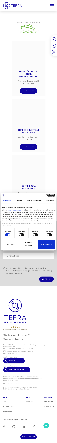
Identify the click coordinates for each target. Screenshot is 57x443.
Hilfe (28, 397)
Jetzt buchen (28, 91)
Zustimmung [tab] (7, 200)
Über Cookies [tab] (49, 200)
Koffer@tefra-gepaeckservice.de (16, 389)
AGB (4, 402)
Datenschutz (8, 407)
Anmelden (46, 279)
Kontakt (29, 402)
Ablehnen (10, 244)
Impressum (7, 411)
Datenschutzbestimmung (16, 271)
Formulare (48, 402)
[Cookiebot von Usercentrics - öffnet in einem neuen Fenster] (47, 195)
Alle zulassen (46, 244)
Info (5, 397)
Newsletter (49, 407)
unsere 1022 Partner (15, 210)
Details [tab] (19, 200)
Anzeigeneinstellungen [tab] (34, 200)
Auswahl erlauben (28, 244)
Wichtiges (48, 397)
